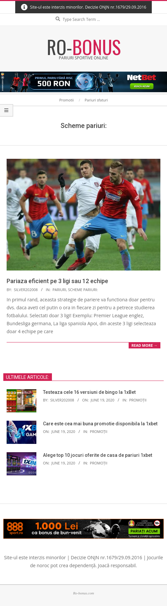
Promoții (137, 399)
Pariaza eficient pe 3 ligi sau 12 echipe (57, 280)
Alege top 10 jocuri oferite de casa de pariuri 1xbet (97, 455)
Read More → (144, 345)
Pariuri (59, 289)
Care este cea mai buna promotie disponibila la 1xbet (100, 423)
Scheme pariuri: (83, 289)
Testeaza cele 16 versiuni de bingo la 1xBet (89, 392)
